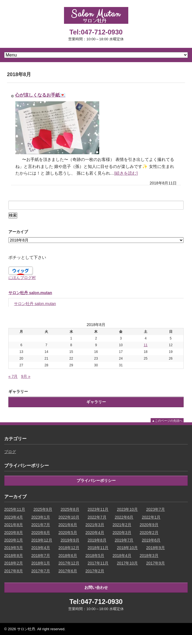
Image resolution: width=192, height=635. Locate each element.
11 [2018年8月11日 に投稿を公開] (145, 345)
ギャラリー (96, 402)
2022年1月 (151, 517)
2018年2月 (13, 563)
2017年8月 (13, 571)
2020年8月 (13, 532)
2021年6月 (67, 524)
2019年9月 (70, 540)
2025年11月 (14, 509)
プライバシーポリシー (96, 480)
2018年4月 (122, 555)
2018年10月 (127, 547)
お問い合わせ (96, 587)
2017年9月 (155, 563)
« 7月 (13, 376)
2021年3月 (95, 524)
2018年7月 (40, 555)
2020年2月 (149, 532)
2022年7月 (97, 517)
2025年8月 (70, 509)
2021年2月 (122, 524)
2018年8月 (13, 555)
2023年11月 (98, 509)
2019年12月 (41, 540)
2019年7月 (124, 540)
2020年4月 (95, 532)
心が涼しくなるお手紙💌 (40, 95)
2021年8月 (13, 524)
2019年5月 (13, 547)
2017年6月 (67, 571)
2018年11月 (98, 547)
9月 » (25, 376)
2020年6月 (40, 532)
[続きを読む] (126, 173)
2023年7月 (155, 509)
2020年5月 (67, 532)
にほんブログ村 (22, 277)
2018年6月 (67, 555)
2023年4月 (13, 517)
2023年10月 (127, 509)
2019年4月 (40, 547)
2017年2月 (95, 571)
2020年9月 (149, 524)
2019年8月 (97, 540)
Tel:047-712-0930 (95, 32)
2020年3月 (122, 532)
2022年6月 (124, 517)
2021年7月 (40, 524)
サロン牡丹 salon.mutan (30, 292)
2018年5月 (95, 555)
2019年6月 (151, 540)
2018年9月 (155, 547)
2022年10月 (68, 517)
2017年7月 (40, 571)
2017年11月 (98, 563)
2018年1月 (40, 563)
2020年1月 (13, 540)
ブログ (10, 451)
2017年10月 (127, 563)
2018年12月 (68, 547)
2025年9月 (43, 509)
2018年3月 (149, 555)
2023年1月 (40, 517)
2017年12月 (68, 563)
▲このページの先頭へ (167, 420)
